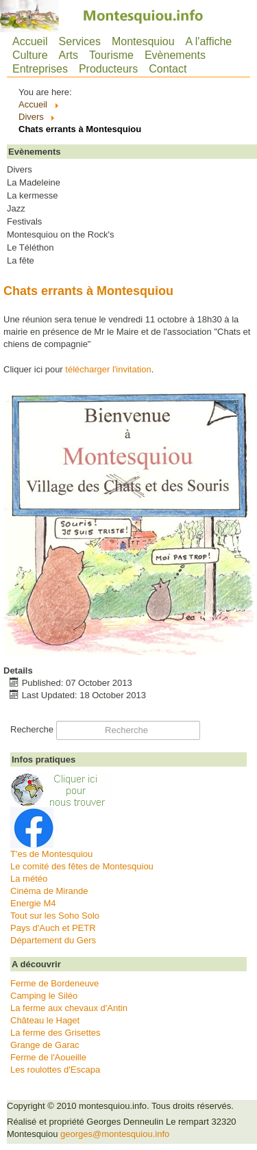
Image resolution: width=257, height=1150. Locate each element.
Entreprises (40, 69)
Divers (19, 170)
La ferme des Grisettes (55, 1032)
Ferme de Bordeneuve (54, 983)
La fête (20, 261)
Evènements (175, 55)
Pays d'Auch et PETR (53, 928)
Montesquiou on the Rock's (60, 235)
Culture (30, 55)
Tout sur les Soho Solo (54, 915)
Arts (68, 55)
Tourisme (111, 55)
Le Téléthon (30, 248)
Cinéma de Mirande (49, 891)
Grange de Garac (44, 1045)
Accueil (30, 41)
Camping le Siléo (43, 996)
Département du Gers (53, 940)
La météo (28, 878)
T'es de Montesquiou (51, 854)
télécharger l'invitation (108, 369)
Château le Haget (44, 1020)
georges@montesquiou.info (114, 1134)
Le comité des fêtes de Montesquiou (82, 866)
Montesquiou (143, 41)
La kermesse (32, 196)
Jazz (16, 209)
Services (80, 41)
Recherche (31, 729)
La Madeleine (33, 183)
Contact (167, 69)
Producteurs (108, 69)
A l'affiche (209, 41)
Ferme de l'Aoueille (48, 1057)
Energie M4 (33, 903)
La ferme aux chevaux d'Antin (68, 1008)
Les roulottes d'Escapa (55, 1069)
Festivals (24, 222)
